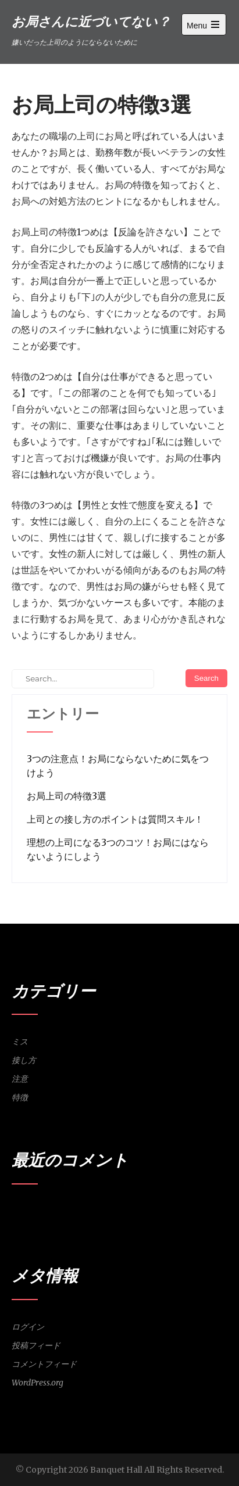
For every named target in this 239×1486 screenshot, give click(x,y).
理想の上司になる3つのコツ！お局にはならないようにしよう (118, 849)
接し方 (24, 1060)
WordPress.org (37, 1382)
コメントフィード (44, 1364)
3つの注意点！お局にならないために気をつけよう (118, 765)
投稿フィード (36, 1345)
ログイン (28, 1327)
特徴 (20, 1097)
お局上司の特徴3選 (66, 796)
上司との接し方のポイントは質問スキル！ (115, 819)
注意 (20, 1079)
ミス (20, 1041)
